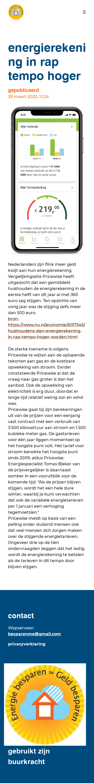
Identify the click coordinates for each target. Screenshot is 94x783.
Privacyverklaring (26, 644)
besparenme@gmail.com (34, 634)
